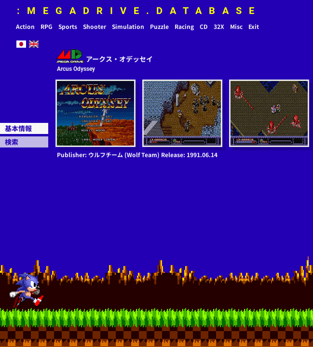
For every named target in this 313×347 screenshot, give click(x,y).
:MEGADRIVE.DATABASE (139, 10)
